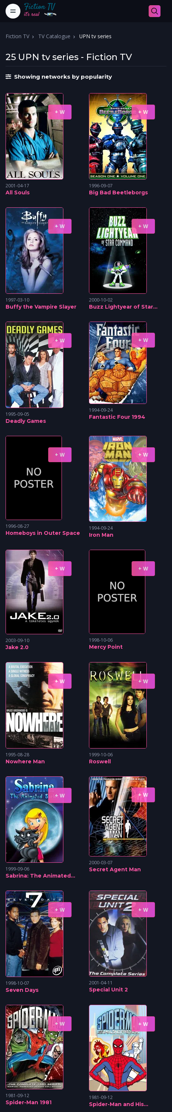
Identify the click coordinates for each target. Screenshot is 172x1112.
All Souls (18, 192)
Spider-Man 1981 (29, 1102)
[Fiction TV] (44, 11)
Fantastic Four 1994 (117, 417)
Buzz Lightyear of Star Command (121, 307)
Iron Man (101, 535)
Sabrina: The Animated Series (38, 876)
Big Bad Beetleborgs (118, 192)
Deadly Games (26, 421)
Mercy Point (106, 647)
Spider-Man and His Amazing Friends (116, 1104)
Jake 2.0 (17, 647)
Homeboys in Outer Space (43, 533)
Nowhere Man (25, 761)
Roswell (100, 761)
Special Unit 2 (108, 989)
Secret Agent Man (115, 869)
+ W (60, 111)
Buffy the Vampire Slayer (41, 306)
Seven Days (22, 990)
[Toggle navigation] (13, 11)
